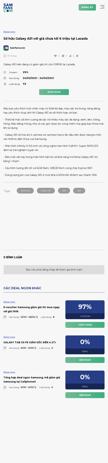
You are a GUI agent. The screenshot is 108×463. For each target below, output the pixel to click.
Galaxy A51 (46, 190)
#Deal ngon (9, 31)
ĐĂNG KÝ (87, 7)
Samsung (25, 190)
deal (79, 190)
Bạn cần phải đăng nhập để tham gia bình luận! (54, 269)
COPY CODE (85, 324)
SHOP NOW (54, 92)
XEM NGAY (85, 360)
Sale (64, 190)
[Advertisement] (55, 219)
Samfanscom (17, 48)
